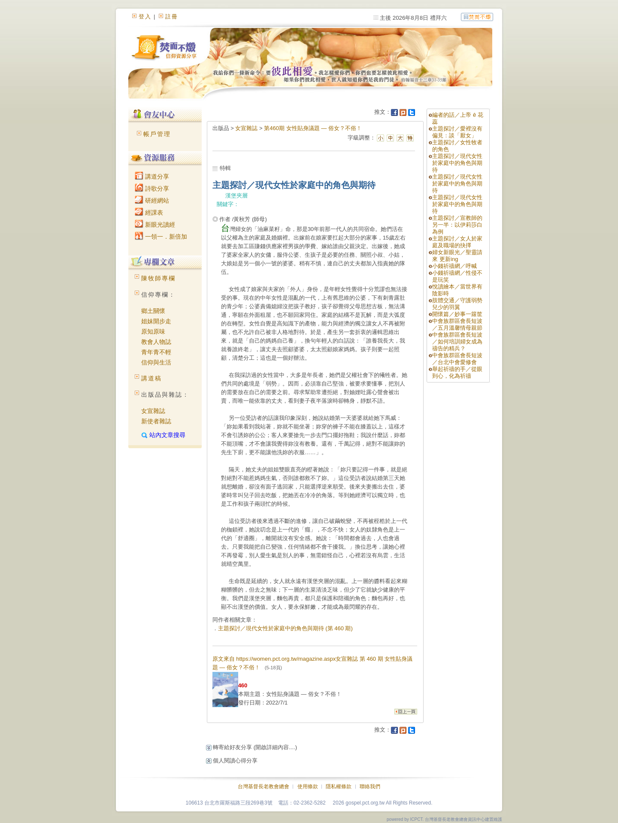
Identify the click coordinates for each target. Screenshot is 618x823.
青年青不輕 (156, 352)
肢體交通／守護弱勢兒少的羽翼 (457, 303)
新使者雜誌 (156, 421)
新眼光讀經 (155, 224)
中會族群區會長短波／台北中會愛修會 (457, 358)
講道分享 (152, 176)
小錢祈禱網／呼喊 (454, 266)
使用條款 (307, 787)
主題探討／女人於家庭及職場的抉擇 (457, 242)
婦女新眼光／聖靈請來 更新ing (457, 255)
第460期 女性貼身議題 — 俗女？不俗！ (313, 128)
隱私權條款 (338, 787)
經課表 (149, 212)
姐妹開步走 (156, 321)
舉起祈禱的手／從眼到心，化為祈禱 (457, 372)
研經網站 (152, 200)
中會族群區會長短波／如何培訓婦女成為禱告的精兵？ (457, 341)
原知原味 (153, 331)
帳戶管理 (157, 134)
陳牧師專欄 (158, 278)
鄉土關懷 (153, 310)
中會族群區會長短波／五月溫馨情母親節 (457, 324)
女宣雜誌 (153, 410)
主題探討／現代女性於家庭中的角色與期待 (457, 163)
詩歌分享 (152, 188)
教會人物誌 (156, 341)
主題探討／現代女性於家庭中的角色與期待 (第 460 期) (285, 628)
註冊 (171, 16)
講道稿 (151, 378)
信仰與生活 (156, 362)
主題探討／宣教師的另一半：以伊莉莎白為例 (457, 225)
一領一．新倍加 (161, 236)
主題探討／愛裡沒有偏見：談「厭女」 (457, 132)
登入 (145, 16)
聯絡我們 (370, 787)
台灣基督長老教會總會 (263, 787)
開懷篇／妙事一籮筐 (457, 314)
